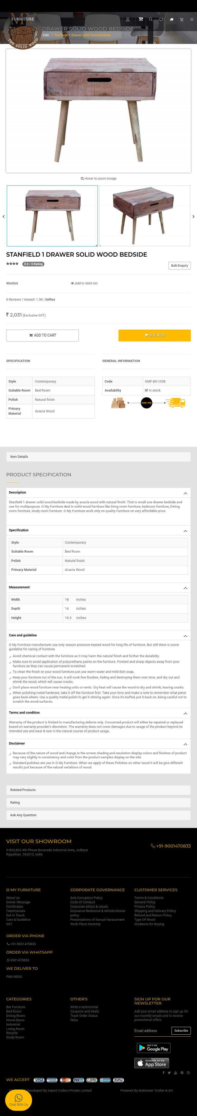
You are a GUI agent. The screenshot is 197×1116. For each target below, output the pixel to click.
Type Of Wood (144, 920)
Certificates (14, 906)
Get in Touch (15, 915)
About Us (13, 898)
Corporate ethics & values (89, 906)
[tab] (98, 457)
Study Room (15, 1037)
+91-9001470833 (21, 944)
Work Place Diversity (85, 924)
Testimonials (15, 911)
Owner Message (18, 902)
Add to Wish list (84, 283)
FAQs (74, 1020)
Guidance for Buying (149, 924)
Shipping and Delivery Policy (155, 911)
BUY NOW (154, 335)
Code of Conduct (82, 902)
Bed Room (14, 1011)
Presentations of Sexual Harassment (97, 920)
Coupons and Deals (84, 1011)
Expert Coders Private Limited (70, 1090)
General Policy (144, 902)
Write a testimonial (84, 1007)
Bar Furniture (15, 1007)
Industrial (13, 1024)
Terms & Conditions (148, 898)
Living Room (15, 1029)
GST (9, 924)
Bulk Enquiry (179, 265)
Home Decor (15, 1020)
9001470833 (17, 960)
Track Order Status (84, 1016)
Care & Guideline (18, 920)
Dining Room (15, 1016)
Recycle (12, 1033)
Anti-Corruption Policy (86, 898)
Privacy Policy (144, 906)
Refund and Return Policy (153, 915)
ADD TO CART (42, 335)
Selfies (50, 299)
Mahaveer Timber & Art (156, 1090)
